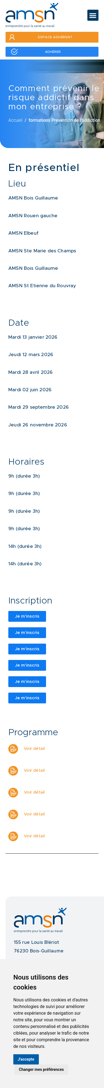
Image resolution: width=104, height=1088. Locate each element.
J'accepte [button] (26, 1059)
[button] (93, 15)
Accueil (15, 120)
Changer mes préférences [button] (41, 1069)
